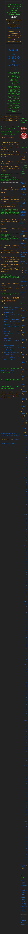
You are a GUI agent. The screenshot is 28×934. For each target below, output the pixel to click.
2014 (24, 355)
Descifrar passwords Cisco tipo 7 (11, 340)
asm (23, 188)
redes (23, 205)
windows (24, 281)
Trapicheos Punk (23, 892)
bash (23, 256)
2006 (24, 414)
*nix (23, 183)
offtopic (23, 292)
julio (25, 421)
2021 (24, 325)
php (26, 272)
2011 (24, 377)
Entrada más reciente (9, 433)
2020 (24, 333)
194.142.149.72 (14, 28)
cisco (13, 372)
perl (25, 270)
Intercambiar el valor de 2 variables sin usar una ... (25, 691)
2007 (24, 406)
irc (26, 268)
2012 (24, 369)
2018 (24, 347)
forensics (24, 286)
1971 (24, 866)
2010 (24, 384)
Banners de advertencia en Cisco (11, 333)
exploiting (23, 214)
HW (26, 263)
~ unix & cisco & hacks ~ (14, 57)
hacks (23, 196)
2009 (24, 392)
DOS (23, 247)
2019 (24, 340)
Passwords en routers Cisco (10, 133)
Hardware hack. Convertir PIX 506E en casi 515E (11, 309)
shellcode (24, 232)
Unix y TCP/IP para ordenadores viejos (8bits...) (25, 792)
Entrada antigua (13, 435)
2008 (24, 399)
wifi (26, 288)
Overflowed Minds (24, 908)
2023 (24, 310)
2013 (24, 362)
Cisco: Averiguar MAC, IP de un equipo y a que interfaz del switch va (11, 324)
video (23, 225)
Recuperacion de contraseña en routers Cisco (11, 347)
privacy (23, 261)
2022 (24, 318)
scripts (24, 238)
